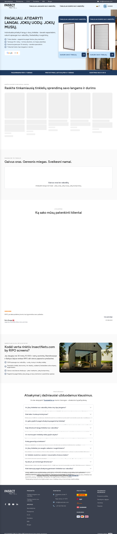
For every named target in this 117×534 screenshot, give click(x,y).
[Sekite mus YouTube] (13, 504)
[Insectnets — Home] (11, 6)
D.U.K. (28, 1)
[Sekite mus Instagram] (9, 504)
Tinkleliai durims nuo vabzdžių (33, 500)
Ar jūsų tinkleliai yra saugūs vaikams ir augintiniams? (45, 448)
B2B (43, 1)
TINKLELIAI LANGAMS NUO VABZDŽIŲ (42, 6)
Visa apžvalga (108, 317)
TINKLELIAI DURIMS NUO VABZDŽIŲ (72, 6)
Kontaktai (36, 1)
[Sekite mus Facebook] (5, 504)
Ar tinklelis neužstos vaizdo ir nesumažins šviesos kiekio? (46, 455)
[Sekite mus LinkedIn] (17, 504)
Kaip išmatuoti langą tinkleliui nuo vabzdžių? (41, 428)
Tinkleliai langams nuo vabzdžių (33, 495)
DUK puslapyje (74, 475)
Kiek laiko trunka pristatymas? (36, 414)
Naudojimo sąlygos (103, 499)
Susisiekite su (49, 400)
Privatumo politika (102, 496)
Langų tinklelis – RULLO (57, 121)
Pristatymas (19, 1)
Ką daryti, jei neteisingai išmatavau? (39, 462)
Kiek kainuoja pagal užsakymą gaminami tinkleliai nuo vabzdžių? (49, 469)
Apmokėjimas (9, 1)
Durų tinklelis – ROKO (101, 121)
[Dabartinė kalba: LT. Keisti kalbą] (98, 6)
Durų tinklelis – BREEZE (79, 121)
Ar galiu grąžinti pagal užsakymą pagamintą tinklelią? (45, 421)
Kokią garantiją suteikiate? (35, 441)
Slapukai (99, 506)
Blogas (50, 1)
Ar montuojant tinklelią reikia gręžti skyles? (41, 435)
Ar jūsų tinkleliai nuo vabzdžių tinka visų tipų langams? (45, 407)
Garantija (100, 503)
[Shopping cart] (107, 6)
